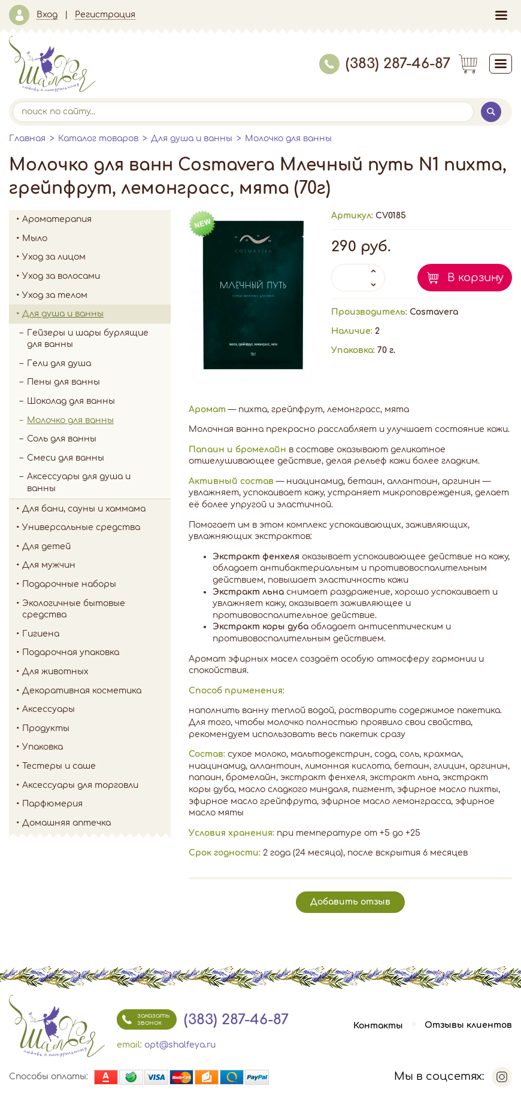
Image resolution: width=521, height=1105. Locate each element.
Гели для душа (59, 363)
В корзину (475, 278)
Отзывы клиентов (468, 1025)
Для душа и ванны (191, 138)
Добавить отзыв (350, 901)
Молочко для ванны (288, 138)
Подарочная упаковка (70, 652)
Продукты (96, 728)
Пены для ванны (63, 382)
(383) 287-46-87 (384, 64)
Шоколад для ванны (71, 401)
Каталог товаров (98, 138)
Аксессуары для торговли (80, 785)
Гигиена (96, 634)
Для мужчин (96, 565)
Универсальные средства (96, 527)
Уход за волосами (96, 276)
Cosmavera (434, 312)
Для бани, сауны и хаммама (84, 508)
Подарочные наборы (96, 584)
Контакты (378, 1025)
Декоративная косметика (96, 691)
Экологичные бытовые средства (96, 609)
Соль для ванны (99, 439)
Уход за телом (96, 295)
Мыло (96, 238)
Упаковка (96, 747)
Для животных (55, 671)
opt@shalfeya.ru (180, 1044)
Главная (27, 138)
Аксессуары (96, 709)
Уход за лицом (96, 257)
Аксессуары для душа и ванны (79, 482)
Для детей (96, 546)
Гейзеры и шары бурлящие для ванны (99, 339)
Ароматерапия (96, 219)
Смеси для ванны (65, 457)
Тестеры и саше (59, 766)
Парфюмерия (52, 803)
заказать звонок (143, 1019)
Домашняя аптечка (96, 823)
